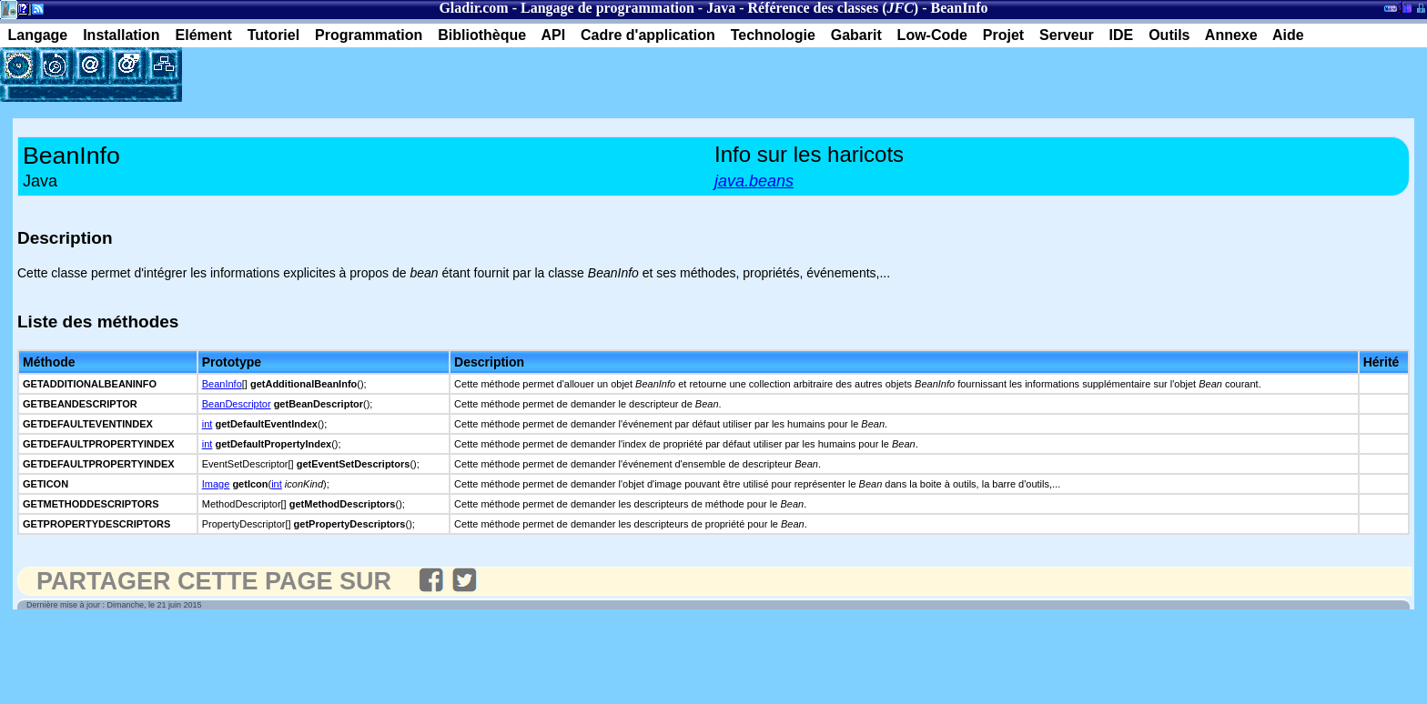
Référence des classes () (832, 7)
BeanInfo (222, 383)
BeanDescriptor (236, 403)
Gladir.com (473, 7)
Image (216, 483)
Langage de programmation (607, 7)
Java (720, 7)
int (207, 423)
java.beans (754, 181)
